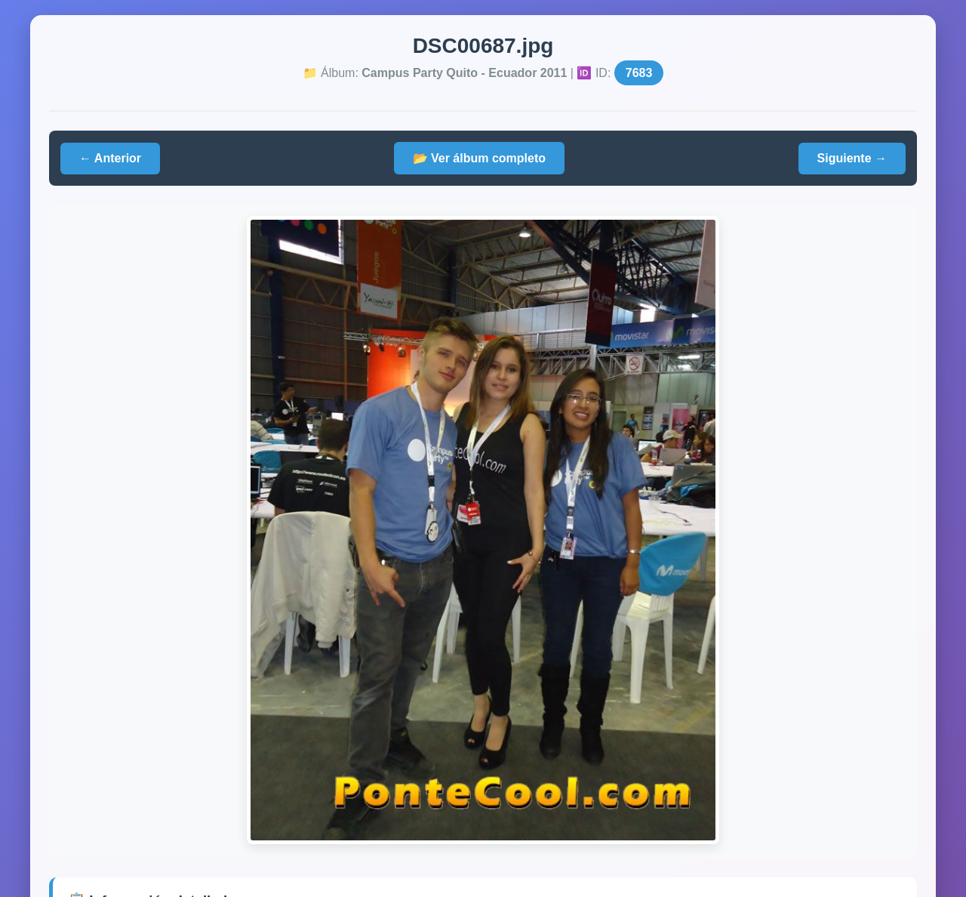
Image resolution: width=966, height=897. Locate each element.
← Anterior (110, 158)
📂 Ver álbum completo (479, 158)
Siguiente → (852, 158)
